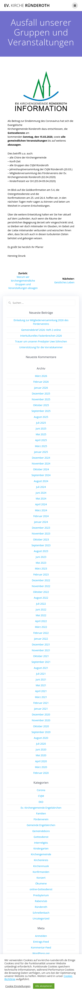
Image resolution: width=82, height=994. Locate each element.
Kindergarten (40, 848)
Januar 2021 (41, 708)
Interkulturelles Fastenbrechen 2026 (41, 335)
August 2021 (41, 668)
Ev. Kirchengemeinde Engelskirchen (41, 807)
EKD (41, 802)
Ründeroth (41, 907)
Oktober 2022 (41, 592)
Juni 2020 (41, 749)
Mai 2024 (41, 498)
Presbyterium (41, 895)
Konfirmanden (41, 872)
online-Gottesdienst (41, 889)
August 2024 (41, 481)
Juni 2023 (41, 557)
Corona (41, 790)
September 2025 (41, 411)
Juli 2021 (41, 673)
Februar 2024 (41, 516)
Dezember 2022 (41, 580)
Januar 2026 (41, 387)
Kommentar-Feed (41, 947)
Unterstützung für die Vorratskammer (41, 347)
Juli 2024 (41, 487)
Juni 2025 (41, 428)
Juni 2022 (41, 609)
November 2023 (41, 533)
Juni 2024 (41, 492)
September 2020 (41, 732)
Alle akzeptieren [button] (43, 985)
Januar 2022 (41, 638)
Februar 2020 (41, 773)
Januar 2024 (41, 522)
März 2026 (41, 376)
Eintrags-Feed (41, 941)
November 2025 (41, 399)
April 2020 (41, 761)
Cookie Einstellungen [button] (17, 986)
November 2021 (41, 650)
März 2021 (41, 697)
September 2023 (41, 545)
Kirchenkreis (41, 860)
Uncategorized (41, 918)
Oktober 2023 (41, 539)
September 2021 (41, 662)
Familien (41, 813)
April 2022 (41, 621)
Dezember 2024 (41, 457)
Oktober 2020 (41, 726)
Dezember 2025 (41, 393)
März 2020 (41, 767)
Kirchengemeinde (41, 854)
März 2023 (41, 568)
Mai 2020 (41, 755)
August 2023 (41, 551)
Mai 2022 (41, 615)
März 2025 (41, 446)
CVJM (41, 796)
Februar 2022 (41, 633)
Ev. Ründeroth (26, 5)
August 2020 (41, 738)
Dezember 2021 (41, 644)
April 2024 (41, 504)
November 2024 (41, 463)
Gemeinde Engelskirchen (41, 825)
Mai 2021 (41, 685)
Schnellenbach (41, 912)
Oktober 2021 (41, 656)
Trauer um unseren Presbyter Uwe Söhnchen (41, 341)
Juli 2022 (41, 603)
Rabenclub (41, 901)
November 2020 (41, 720)
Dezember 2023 (41, 527)
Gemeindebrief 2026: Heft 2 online (41, 330)
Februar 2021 (41, 703)
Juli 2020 (41, 743)
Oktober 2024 (41, 469)
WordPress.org (41, 953)
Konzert (41, 877)
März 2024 (41, 510)
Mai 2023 (41, 562)
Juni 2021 (41, 679)
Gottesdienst (41, 837)
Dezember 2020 (41, 714)
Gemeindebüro (41, 831)
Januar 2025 (41, 452)
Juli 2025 (41, 422)
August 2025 (41, 417)
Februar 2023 (41, 574)
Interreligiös (41, 842)
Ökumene (41, 883)
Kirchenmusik (41, 866)
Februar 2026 (41, 381)
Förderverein (41, 819)
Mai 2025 (41, 434)
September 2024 (41, 475)
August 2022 (41, 597)
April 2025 (41, 440)
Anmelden (41, 936)
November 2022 (41, 586)
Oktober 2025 (41, 405)
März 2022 (41, 627)
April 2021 (41, 691)
